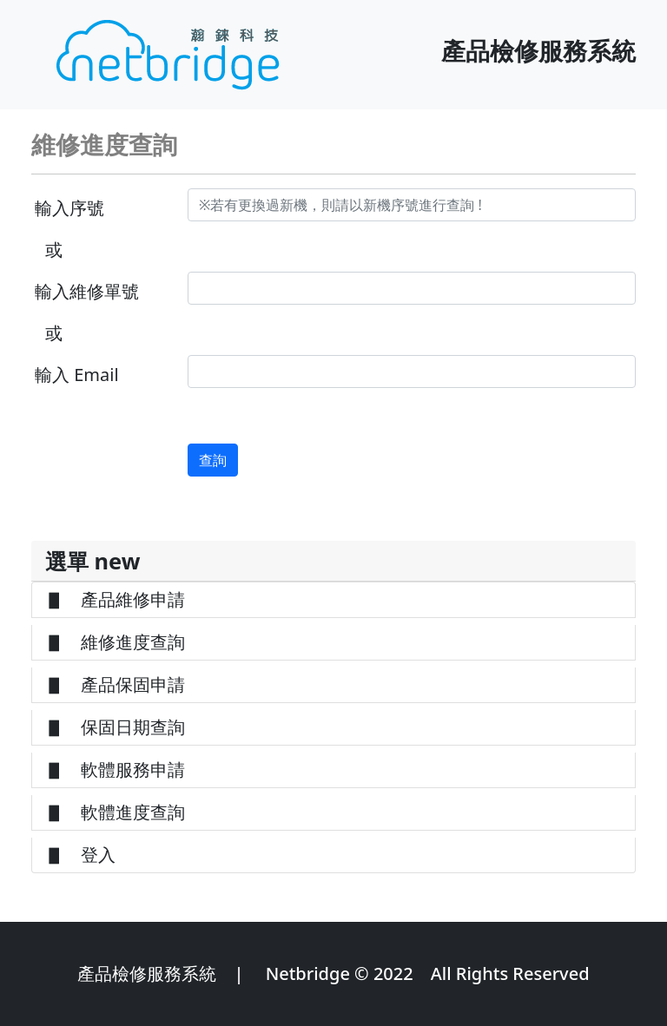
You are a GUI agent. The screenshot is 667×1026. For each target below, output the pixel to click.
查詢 (213, 460)
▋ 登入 (81, 854)
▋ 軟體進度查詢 (115, 812)
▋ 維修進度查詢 (115, 642)
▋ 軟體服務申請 (115, 769)
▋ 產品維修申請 (115, 599)
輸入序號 (69, 208)
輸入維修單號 (87, 291)
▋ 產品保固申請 (115, 684)
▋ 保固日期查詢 (115, 727)
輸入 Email (77, 374)
